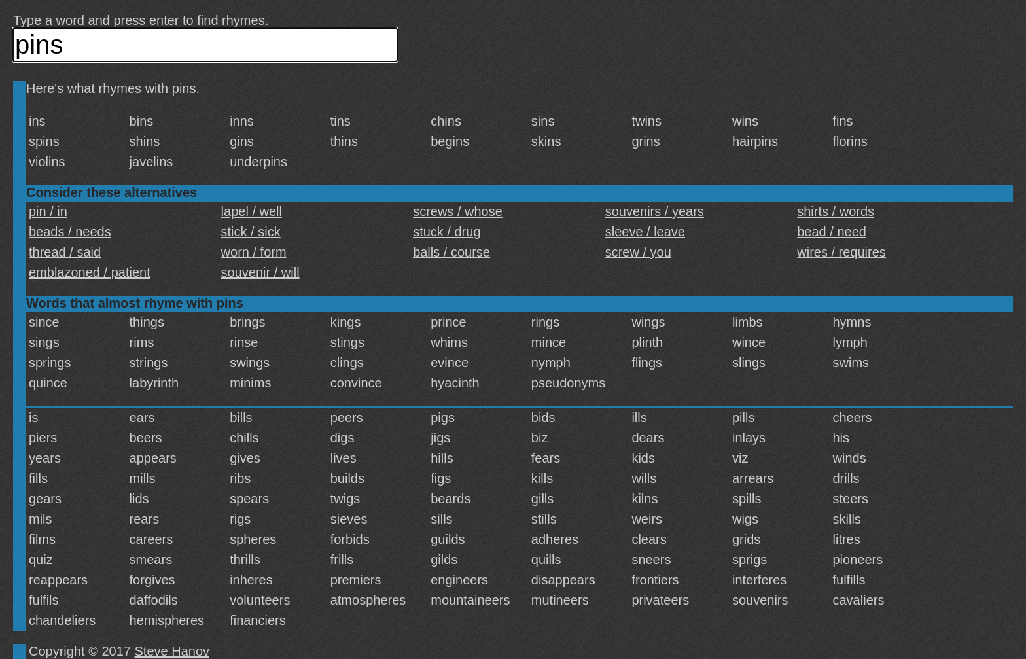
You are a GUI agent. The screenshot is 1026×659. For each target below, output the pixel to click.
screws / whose (458, 211)
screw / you (638, 252)
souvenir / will (260, 272)
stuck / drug (446, 231)
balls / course (451, 252)
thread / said (65, 252)
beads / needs (70, 231)
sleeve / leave (645, 231)
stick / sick (251, 231)
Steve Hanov (172, 651)
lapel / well (251, 211)
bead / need (831, 231)
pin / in (48, 211)
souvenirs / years (654, 211)
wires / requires (841, 252)
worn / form (254, 252)
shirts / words (835, 211)
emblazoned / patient (89, 272)
